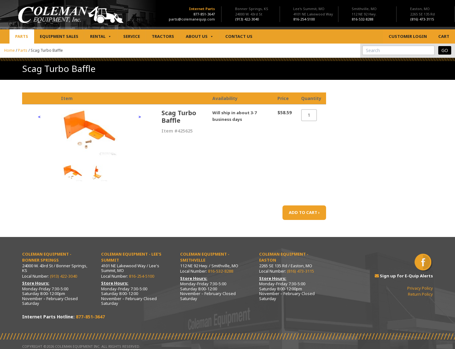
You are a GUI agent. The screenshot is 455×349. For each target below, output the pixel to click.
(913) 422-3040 (63, 276)
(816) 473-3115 (300, 271)
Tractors (163, 36)
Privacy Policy (420, 288)
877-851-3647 (204, 14)
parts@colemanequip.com (192, 19)
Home (9, 50)
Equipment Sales (59, 36)
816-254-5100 (141, 276)
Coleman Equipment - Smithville (204, 257)
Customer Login (408, 36)
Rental (101, 36)
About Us (200, 36)
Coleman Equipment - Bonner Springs (46, 257)
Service (131, 36)
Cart (443, 36)
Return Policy (420, 294)
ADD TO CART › (304, 212)
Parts (21, 36)
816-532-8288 (220, 271)
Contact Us (238, 36)
